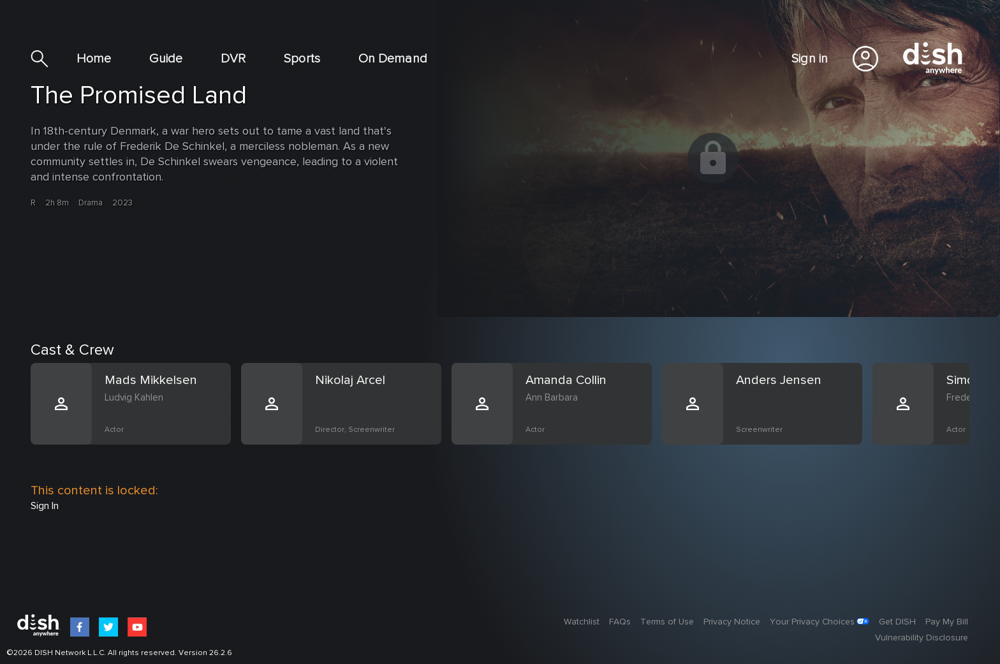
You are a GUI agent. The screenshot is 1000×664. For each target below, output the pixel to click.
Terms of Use (667, 621)
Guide (165, 58)
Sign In (45, 506)
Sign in (809, 58)
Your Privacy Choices (812, 621)
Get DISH (897, 621)
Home (94, 58)
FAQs (620, 621)
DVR (233, 58)
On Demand (392, 58)
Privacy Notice (731, 621)
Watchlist (581, 621)
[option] (136, 419)
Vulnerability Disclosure (921, 637)
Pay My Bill (946, 621)
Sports (302, 58)
